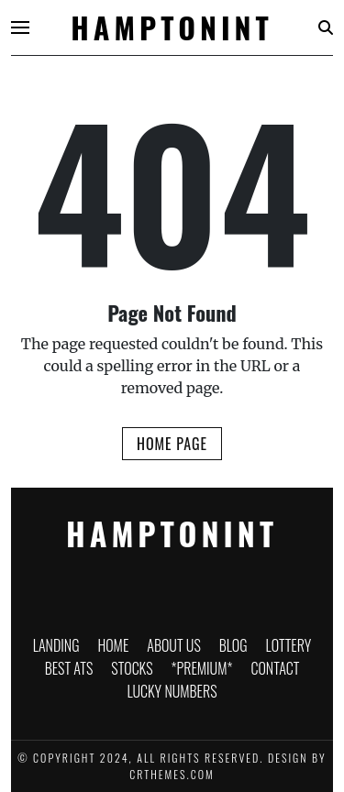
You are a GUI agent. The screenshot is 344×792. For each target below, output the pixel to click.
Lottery (289, 645)
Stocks (131, 668)
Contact (274, 668)
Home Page (172, 444)
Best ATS (69, 668)
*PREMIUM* (202, 668)
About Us (174, 645)
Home (112, 645)
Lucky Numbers (171, 691)
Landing (56, 645)
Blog (233, 645)
